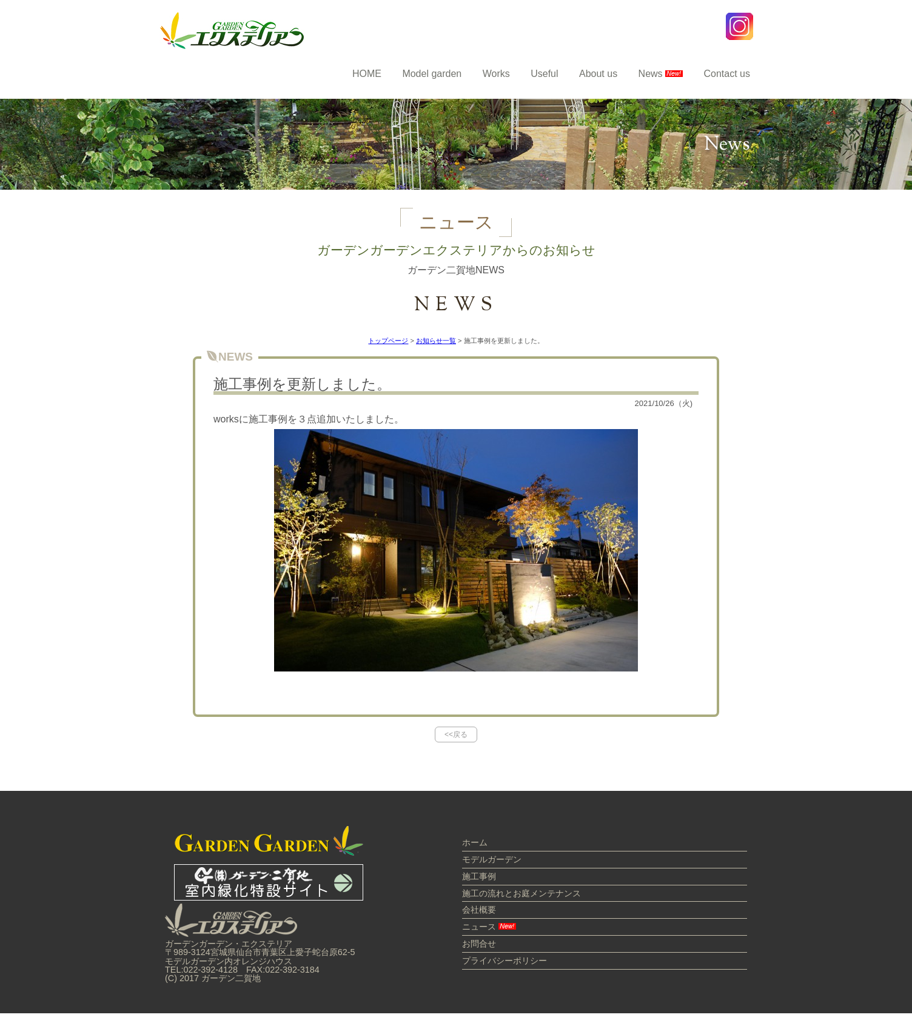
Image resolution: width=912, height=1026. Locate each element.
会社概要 (479, 909)
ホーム (475, 842)
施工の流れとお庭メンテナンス (521, 893)
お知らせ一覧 (436, 340)
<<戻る (456, 734)
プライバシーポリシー (504, 960)
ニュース (489, 926)
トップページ (388, 340)
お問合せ (479, 943)
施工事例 (479, 876)
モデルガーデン (491, 859)
